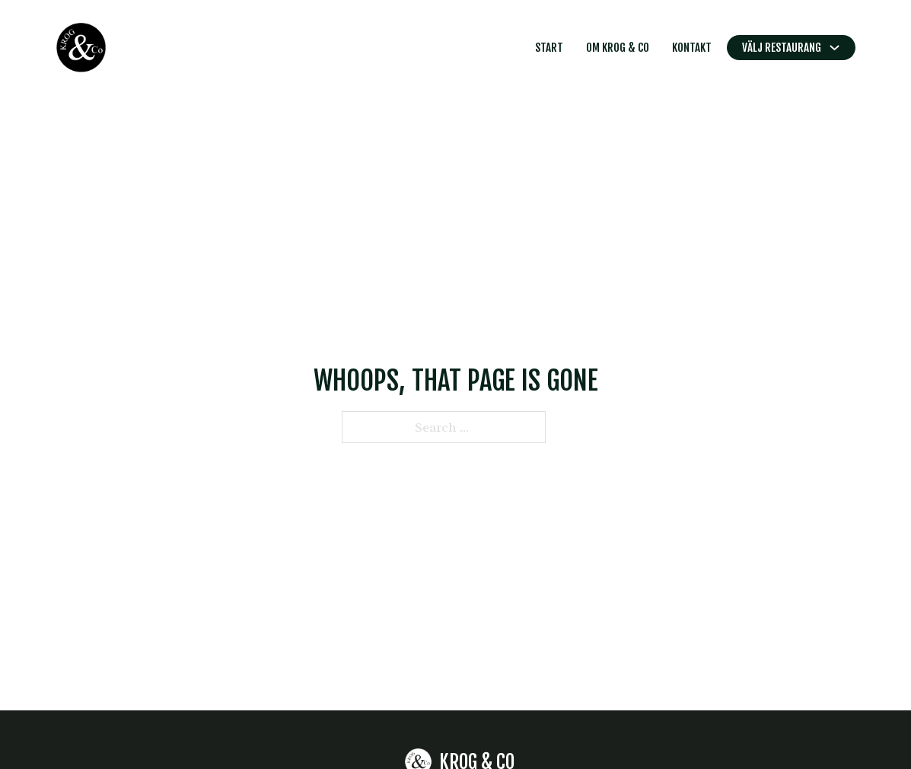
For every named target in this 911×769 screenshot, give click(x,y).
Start (549, 47)
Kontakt (692, 47)
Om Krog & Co (617, 47)
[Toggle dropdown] (834, 47)
